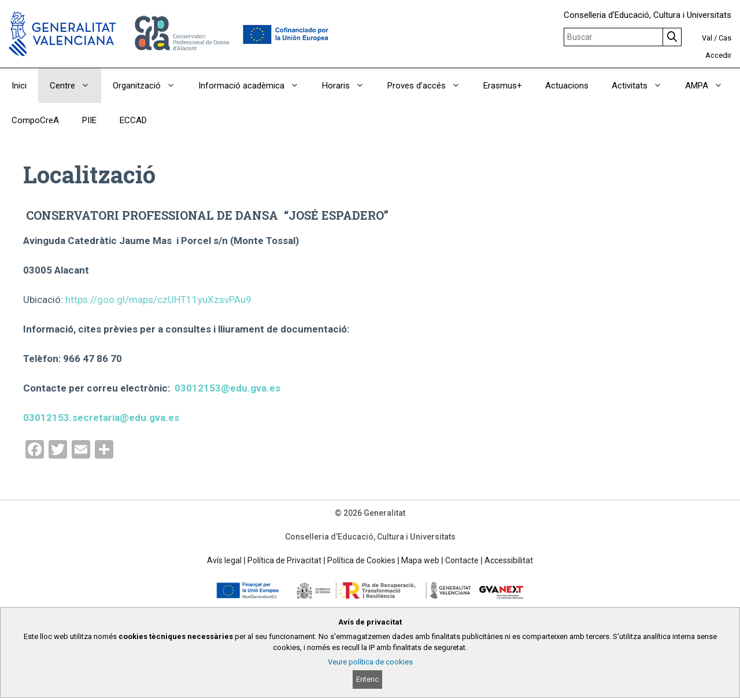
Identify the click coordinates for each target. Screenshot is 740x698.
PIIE (89, 120)
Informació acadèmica (254, 85)
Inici (19, 85)
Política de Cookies (361, 560)
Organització (150, 85)
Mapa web (420, 560)
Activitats (643, 85)
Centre (75, 85)
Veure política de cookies (370, 662)
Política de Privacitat (284, 560)
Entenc (367, 679)
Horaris (349, 85)
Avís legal (224, 560)
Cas (725, 38)
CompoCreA (35, 120)
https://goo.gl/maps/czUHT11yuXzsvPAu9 (158, 299)
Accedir (718, 55)
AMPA (709, 85)
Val (707, 38)
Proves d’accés (429, 85)
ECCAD (133, 120)
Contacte (462, 560)
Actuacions (567, 85)
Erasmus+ (502, 85)
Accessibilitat (508, 560)
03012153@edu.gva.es (227, 388)
